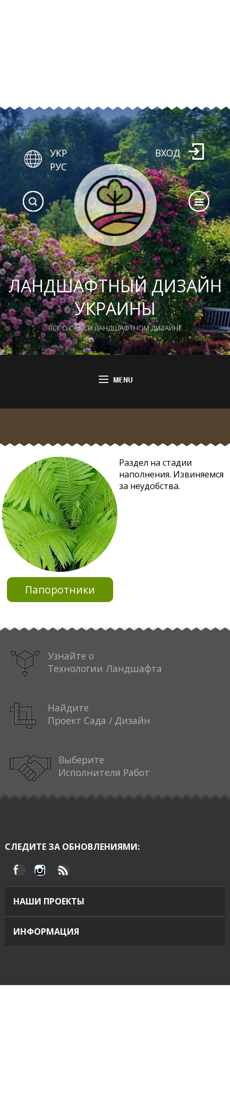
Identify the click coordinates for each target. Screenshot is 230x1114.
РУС (58, 166)
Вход (167, 152)
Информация (46, 931)
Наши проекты (48, 901)
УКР (58, 152)
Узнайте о (86, 663)
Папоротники (60, 589)
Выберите (80, 767)
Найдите (80, 715)
